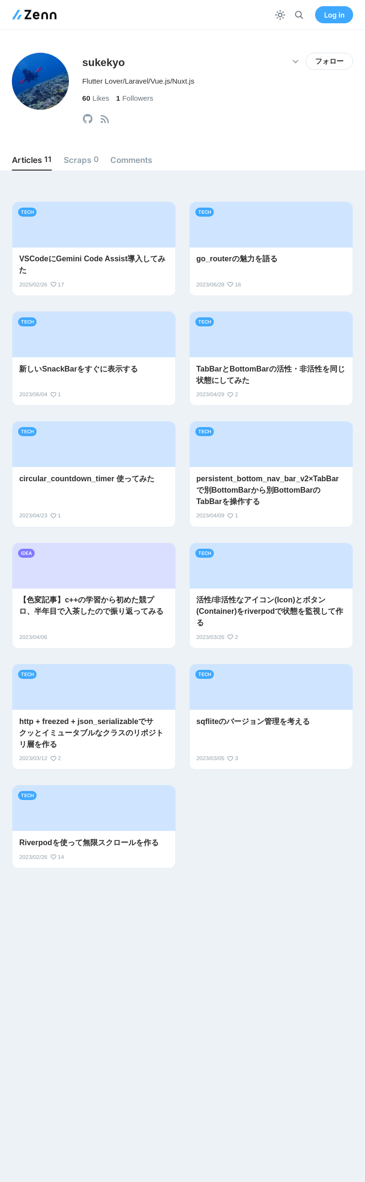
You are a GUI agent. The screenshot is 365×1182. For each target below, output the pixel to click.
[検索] (299, 15)
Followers (134, 98)
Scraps (81, 159)
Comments (131, 160)
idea (26, 553)
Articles (32, 159)
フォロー (329, 61)
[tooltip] (87, 119)
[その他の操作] (295, 61)
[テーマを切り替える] (280, 15)
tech (27, 212)
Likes (95, 98)
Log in (334, 14)
